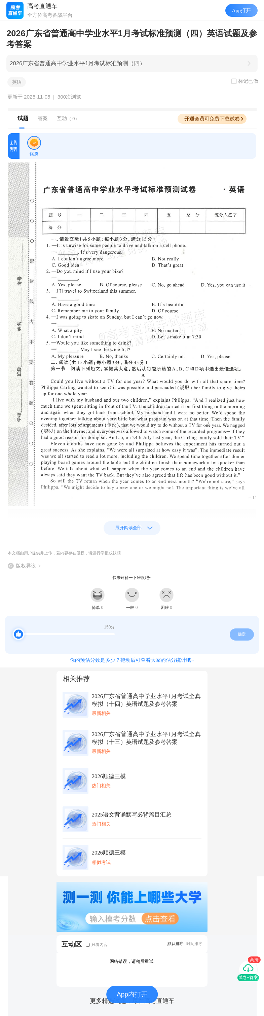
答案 (43, 118)
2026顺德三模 (109, 776)
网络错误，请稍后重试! (132, 961)
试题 (22, 118)
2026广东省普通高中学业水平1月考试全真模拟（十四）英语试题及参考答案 (146, 700)
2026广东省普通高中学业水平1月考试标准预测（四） (77, 63)
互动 (68, 118)
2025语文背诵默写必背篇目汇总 (132, 814)
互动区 (72, 944)
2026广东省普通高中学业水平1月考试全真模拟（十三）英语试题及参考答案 (146, 738)
